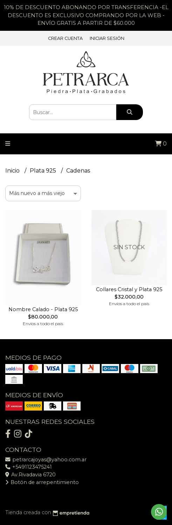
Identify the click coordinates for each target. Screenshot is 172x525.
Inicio (13, 170)
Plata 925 (43, 170)
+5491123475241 (28, 467)
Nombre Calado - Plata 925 (43, 309)
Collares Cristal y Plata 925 (129, 289)
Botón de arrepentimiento (42, 482)
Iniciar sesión (107, 38)
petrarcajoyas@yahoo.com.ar (46, 459)
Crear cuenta (65, 38)
